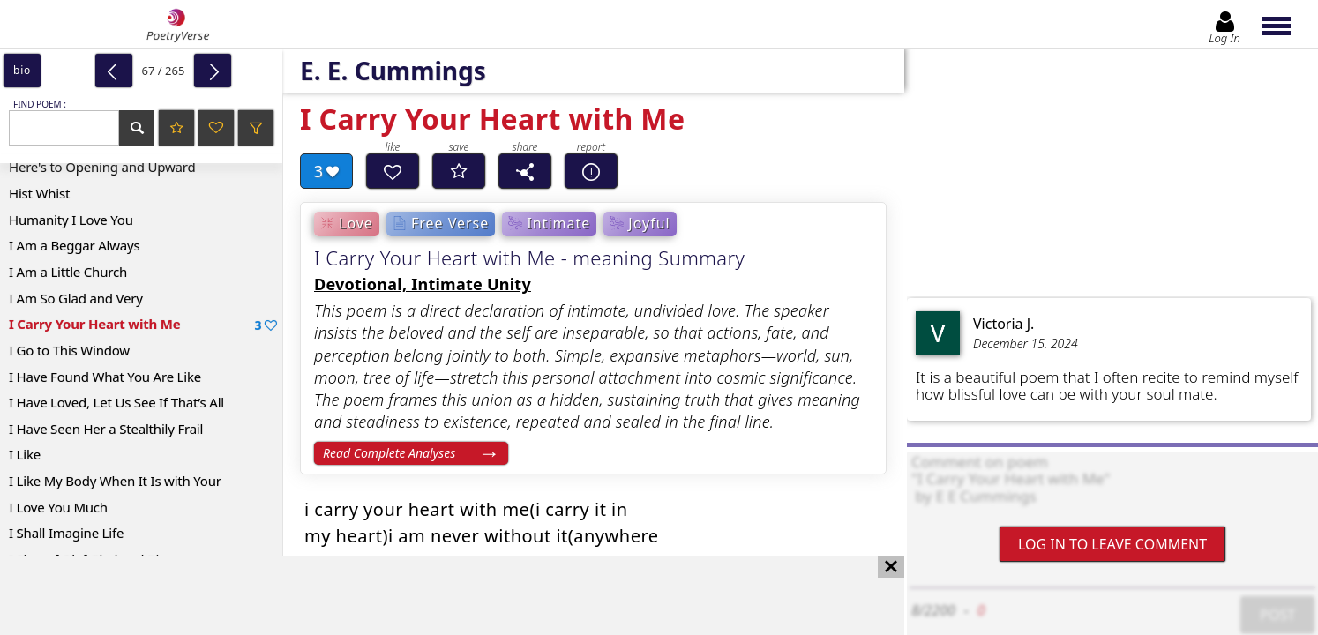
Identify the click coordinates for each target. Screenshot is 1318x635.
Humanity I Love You (71, 219)
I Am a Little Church (68, 271)
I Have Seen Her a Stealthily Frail (106, 428)
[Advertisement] (434, 595)
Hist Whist (39, 193)
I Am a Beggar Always (74, 245)
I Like (25, 454)
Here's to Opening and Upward (102, 167)
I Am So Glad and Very (76, 298)
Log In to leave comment (1112, 544)
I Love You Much (58, 507)
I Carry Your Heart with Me (143, 324)
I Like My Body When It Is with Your (115, 480)
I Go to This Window (69, 350)
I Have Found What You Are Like (105, 376)
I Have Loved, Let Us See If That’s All (116, 402)
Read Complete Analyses (389, 452)
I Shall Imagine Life (66, 533)
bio (22, 70)
